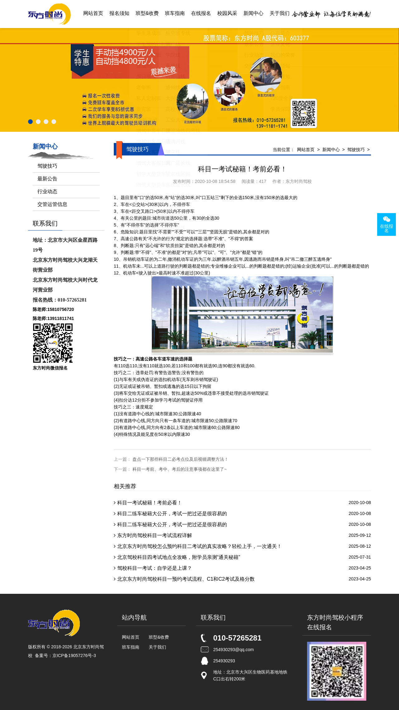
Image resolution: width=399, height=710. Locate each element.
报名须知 (119, 14)
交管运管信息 (52, 204)
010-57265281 (237, 638)
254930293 (224, 660)
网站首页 (93, 14)
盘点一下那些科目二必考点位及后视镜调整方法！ (180, 459)
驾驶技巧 (356, 149)
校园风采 (227, 14)
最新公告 (47, 178)
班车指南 (175, 14)
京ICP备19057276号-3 (74, 655)
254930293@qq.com (233, 649)
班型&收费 (147, 14)
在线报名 (201, 14)
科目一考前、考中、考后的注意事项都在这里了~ (179, 469)
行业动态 (47, 191)
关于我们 (280, 14)
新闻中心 (253, 14)
